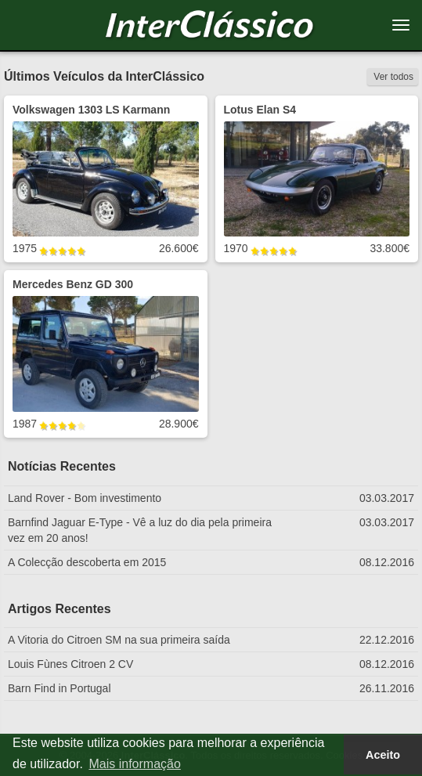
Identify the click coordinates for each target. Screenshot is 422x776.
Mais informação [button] (134, 764)
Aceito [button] (383, 755)
